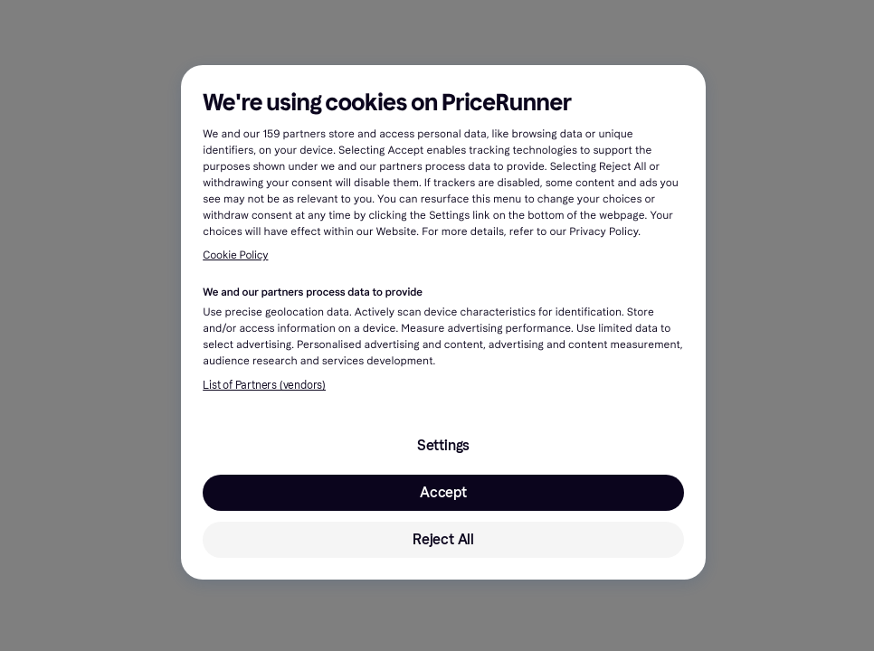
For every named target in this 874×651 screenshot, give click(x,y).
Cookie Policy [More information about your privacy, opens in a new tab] (235, 256)
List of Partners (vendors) (264, 385)
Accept (443, 492)
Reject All (443, 539)
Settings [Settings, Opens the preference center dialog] (443, 445)
